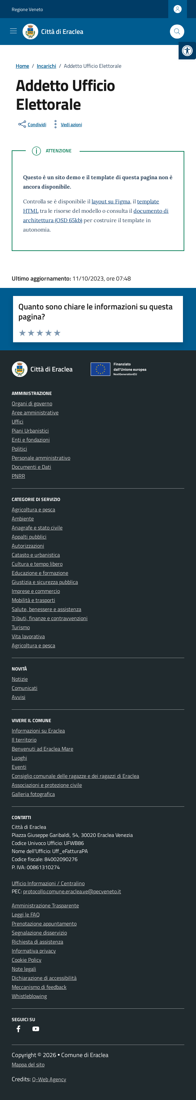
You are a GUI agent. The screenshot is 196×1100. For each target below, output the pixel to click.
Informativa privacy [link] (34, 951)
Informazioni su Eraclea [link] (38, 731)
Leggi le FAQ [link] (26, 914)
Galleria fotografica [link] (33, 794)
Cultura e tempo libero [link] (37, 564)
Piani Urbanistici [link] (30, 431)
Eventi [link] (19, 767)
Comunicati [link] (24, 688)
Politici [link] (19, 449)
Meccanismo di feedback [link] (39, 987)
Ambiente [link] (23, 518)
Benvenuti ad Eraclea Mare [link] (42, 749)
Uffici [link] (17, 421)
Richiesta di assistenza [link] (37, 942)
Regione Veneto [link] (27, 9)
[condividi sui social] (31, 124)
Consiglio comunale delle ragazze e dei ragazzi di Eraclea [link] (75, 776)
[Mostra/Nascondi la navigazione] (13, 31)
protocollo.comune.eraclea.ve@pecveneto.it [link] (72, 891)
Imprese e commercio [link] (36, 591)
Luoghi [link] (19, 758)
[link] (187, 50)
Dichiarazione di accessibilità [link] (44, 978)
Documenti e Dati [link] (31, 467)
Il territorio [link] (24, 740)
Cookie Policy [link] (26, 960)
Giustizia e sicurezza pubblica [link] (45, 582)
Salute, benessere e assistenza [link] (46, 609)
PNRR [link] (18, 476)
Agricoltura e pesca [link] (33, 509)
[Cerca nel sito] (177, 31)
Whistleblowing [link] (29, 996)
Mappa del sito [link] (28, 1064)
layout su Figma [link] (111, 201)
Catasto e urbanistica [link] (36, 555)
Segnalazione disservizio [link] (39, 933)
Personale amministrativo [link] (41, 458)
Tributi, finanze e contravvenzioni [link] (50, 618)
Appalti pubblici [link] (29, 537)
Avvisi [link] (18, 697)
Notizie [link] (20, 679)
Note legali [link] (24, 969)
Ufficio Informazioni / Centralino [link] (48, 883)
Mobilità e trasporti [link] (33, 600)
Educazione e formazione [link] (40, 573)
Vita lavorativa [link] (28, 636)
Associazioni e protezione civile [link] (47, 785)
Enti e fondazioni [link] (31, 440)
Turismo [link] (21, 627)
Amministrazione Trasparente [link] (45, 905)
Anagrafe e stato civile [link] (37, 527)
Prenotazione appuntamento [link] (44, 923)
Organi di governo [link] (32, 403)
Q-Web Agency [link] (49, 1079)
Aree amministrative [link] (35, 412)
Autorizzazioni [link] (28, 546)
